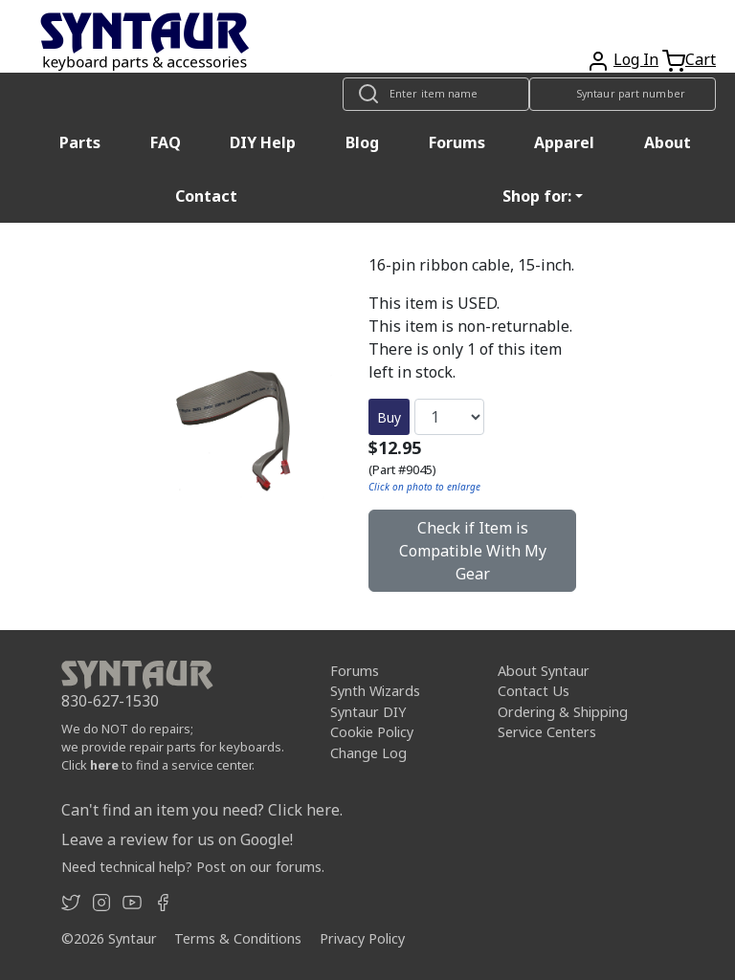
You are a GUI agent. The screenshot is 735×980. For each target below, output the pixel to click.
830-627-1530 (110, 700)
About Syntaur (544, 671)
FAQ (165, 142)
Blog (362, 142)
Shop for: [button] (536, 196)
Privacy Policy (362, 938)
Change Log (368, 753)
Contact (206, 196)
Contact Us (533, 691)
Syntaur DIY (368, 712)
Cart (700, 59)
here (104, 764)
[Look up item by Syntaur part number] (622, 94)
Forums (457, 142)
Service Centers (547, 732)
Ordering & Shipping (563, 712)
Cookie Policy (371, 732)
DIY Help (263, 142)
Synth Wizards (375, 691)
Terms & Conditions (237, 938)
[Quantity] (449, 417)
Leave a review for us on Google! (177, 839)
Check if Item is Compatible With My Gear (472, 550)
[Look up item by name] (436, 94)
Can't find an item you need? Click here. (202, 809)
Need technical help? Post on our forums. (192, 867)
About (667, 142)
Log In (635, 59)
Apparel (564, 142)
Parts (79, 142)
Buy (389, 417)
